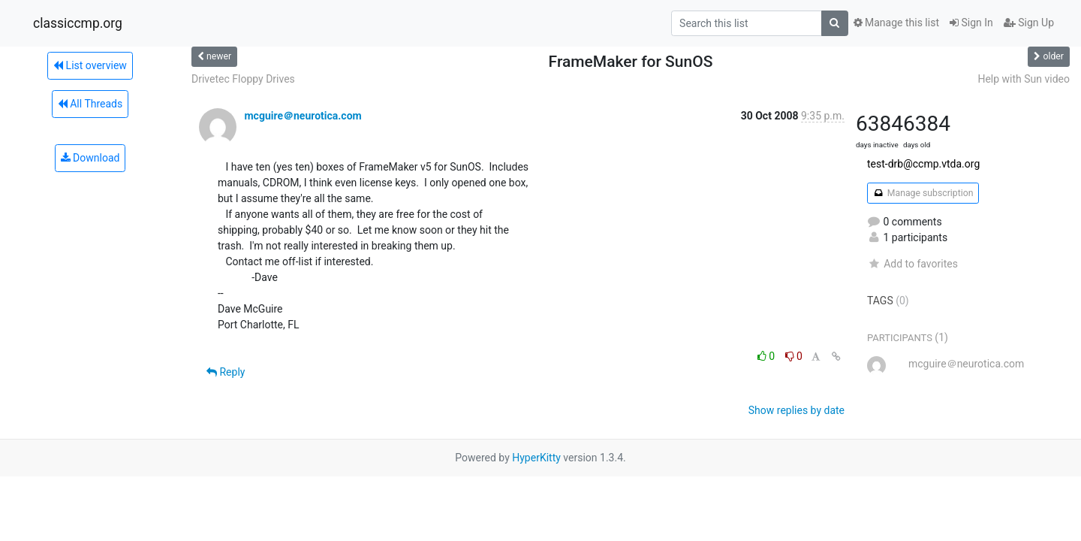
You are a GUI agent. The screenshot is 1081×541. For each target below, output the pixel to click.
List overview (90, 65)
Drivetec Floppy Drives (243, 79)
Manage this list (896, 23)
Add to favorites (912, 264)
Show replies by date (796, 410)
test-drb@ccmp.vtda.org (923, 164)
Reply (225, 372)
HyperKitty (536, 458)
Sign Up (1029, 23)
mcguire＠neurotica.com (302, 116)
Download (90, 158)
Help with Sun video (1023, 79)
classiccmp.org (77, 23)
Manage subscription (923, 193)
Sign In (971, 23)
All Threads (90, 104)
